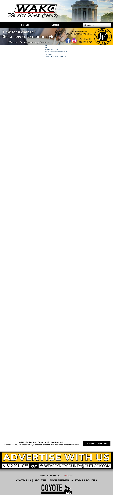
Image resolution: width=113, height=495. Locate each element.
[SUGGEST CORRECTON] (96, 443)
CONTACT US (24, 480)
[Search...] (96, 25)
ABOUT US (40, 480)
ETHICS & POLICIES (86, 480)
